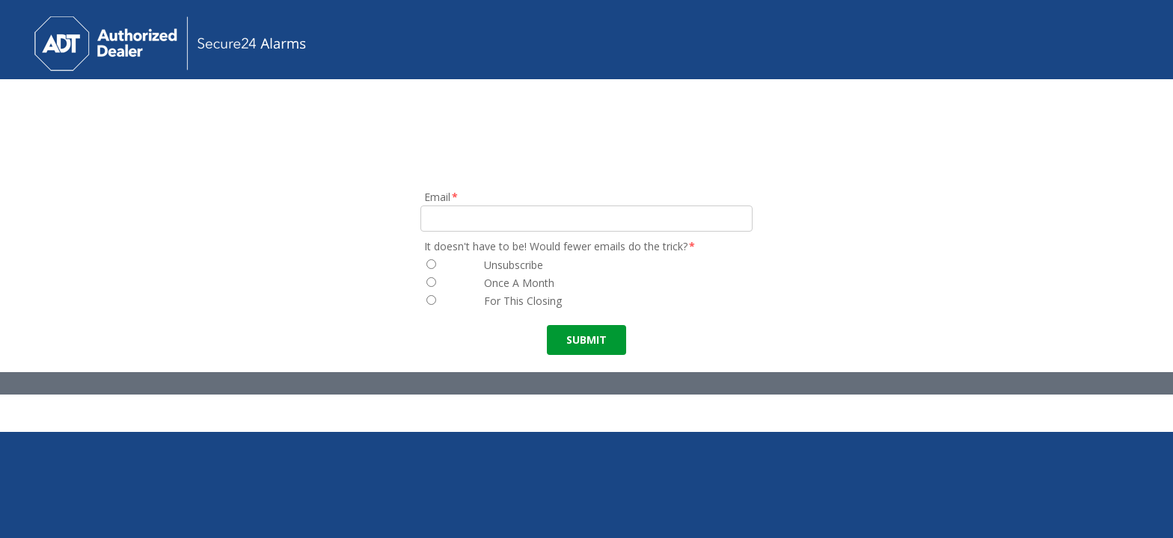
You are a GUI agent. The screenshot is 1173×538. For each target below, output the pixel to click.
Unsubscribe (513, 265)
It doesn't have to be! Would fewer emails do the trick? (560, 246)
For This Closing (523, 301)
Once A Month (519, 283)
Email (441, 197)
